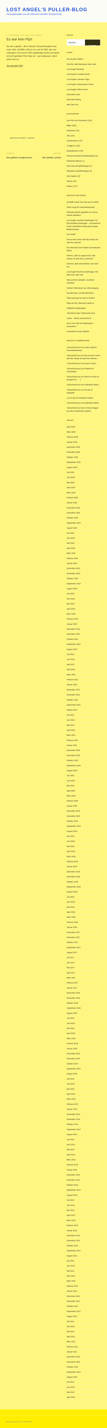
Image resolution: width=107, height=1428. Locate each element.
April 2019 (71, 851)
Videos (31, 138)
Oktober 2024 (72, 518)
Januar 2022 (72, 685)
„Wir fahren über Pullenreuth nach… (82, 313)
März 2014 (71, 1160)
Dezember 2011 (73, 1296)
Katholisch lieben (92, 385)
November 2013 (73, 1180)
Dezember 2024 (73, 508)
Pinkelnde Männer (74, 161)
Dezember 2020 (73, 750)
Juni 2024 (71, 538)
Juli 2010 (70, 1382)
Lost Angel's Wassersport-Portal (80, 84)
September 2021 (74, 705)
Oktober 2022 (72, 639)
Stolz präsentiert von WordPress (19, 1422)
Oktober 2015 (72, 1064)
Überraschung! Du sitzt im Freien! (81, 298)
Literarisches (72, 141)
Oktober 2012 (72, 1246)
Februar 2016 (72, 1043)
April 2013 (71, 1215)
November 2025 (73, 452)
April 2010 (71, 1397)
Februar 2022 (72, 680)
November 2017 (73, 937)
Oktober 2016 (72, 1003)
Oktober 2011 (72, 1306)
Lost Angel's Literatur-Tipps (78, 79)
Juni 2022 (71, 659)
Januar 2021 (72, 745)
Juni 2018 (71, 902)
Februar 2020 (72, 801)
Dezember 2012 (73, 1235)
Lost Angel (36, 35)
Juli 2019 (70, 836)
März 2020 (71, 796)
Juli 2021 (70, 715)
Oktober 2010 (72, 1367)
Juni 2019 (71, 841)
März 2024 (71, 553)
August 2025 (72, 467)
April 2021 (71, 730)
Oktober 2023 (72, 578)
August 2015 (72, 1074)
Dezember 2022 (73, 629)
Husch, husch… (91, 363)
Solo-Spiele (71, 176)
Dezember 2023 (73, 568)
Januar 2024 (72, 563)
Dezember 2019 (73, 811)
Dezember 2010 (73, 1357)
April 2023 (71, 609)
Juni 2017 (71, 963)
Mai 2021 (70, 725)
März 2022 (71, 675)
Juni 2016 (71, 1023)
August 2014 (72, 1134)
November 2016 (73, 998)
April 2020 (71, 791)
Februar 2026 (72, 437)
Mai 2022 (70, 664)
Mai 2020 (70, 786)
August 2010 (72, 1377)
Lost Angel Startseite (75, 69)
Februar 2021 (72, 740)
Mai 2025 (70, 482)
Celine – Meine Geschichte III (79, 318)
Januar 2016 (72, 1049)
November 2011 (73, 1301)
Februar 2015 (72, 1104)
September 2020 (74, 765)
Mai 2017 (70, 968)
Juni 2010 (71, 1387)
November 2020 (73, 755)
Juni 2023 (71, 599)
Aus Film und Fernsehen (77, 120)
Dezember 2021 (73, 690)
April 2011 (71, 1337)
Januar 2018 (72, 927)
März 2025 (71, 493)
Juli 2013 (70, 1200)
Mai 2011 (70, 1331)
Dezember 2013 (73, 1175)
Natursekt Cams (73, 94)
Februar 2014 (72, 1165)
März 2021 (71, 735)
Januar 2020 (72, 806)
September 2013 (74, 1190)
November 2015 (73, 1059)
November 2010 (73, 1362)
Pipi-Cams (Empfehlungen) (78, 166)
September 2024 (74, 523)
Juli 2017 (70, 957)
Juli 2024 (70, 533)
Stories (70, 181)
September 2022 (74, 644)
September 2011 (74, 1311)
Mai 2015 (70, 1089)
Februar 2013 (72, 1225)
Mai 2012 (70, 1271)
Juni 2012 (71, 1266)
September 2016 (74, 1008)
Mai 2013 (70, 1210)
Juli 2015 (70, 1079)
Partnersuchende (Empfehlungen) (81, 156)
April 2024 (71, 548)
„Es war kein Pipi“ (14, 66)
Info (68, 136)
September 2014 (74, 1129)
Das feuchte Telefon (75, 59)
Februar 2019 (72, 861)
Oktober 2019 (72, 821)
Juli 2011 (70, 1321)
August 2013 (72, 1195)
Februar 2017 (72, 983)
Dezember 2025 (73, 447)
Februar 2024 (72, 558)
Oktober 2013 (72, 1185)
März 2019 (71, 856)
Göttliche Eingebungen (76, 308)
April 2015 (71, 1094)
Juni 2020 (71, 781)
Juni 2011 (71, 1326)
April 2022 (71, 669)
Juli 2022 (70, 654)
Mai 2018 (70, 907)
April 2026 (71, 427)
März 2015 (71, 1099)
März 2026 (71, 432)
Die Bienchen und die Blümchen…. (81, 293)
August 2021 (72, 710)
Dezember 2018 (73, 872)
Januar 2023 (72, 624)
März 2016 (71, 1038)
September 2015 (74, 1069)
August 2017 (72, 952)
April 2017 (71, 973)
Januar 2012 (72, 1291)
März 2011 (71, 1342)
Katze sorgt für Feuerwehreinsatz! (81, 207)
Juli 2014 (70, 1139)
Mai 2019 (70, 846)
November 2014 (73, 1119)
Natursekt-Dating (74, 99)
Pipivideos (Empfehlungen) (78, 171)
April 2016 (71, 1033)
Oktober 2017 (72, 942)
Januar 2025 (72, 503)
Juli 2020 (70, 775)
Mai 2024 (70, 543)
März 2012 (71, 1281)
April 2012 (71, 1276)
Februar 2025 (72, 498)
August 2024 (72, 528)
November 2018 (73, 877)
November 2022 (73, 634)
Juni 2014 (71, 1144)
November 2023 (73, 573)
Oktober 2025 (72, 457)
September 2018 (74, 887)
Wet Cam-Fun (72, 105)
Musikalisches (18, 138)
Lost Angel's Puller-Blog (46, 9)
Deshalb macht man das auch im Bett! (83, 202)
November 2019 (73, 816)
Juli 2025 (70, 472)
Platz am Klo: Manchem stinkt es (80, 303)
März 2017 (71, 978)
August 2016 (72, 1013)
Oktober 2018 (72, 882)
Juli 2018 (70, 897)
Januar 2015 (72, 1109)
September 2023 (74, 584)
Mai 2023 (70, 604)
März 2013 (71, 1220)
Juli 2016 (70, 1018)
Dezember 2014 (73, 1114)
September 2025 (74, 462)
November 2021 (73, 695)
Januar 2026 (72, 442)
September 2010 (74, 1372)
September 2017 (74, 947)
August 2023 (72, 589)
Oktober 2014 (72, 1124)
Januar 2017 (72, 988)
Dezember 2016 (73, 993)
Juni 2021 (71, 720)
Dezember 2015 (73, 1054)
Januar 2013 (72, 1230)
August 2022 (72, 649)
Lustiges (70, 146)
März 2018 (71, 917)
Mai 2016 (70, 1028)
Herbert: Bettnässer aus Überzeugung (82, 288)
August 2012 (72, 1256)
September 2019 (74, 826)
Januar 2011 (72, 1352)
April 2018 (71, 912)
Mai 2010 (70, 1392)
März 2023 (71, 614)
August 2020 (72, 770)
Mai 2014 (70, 1149)
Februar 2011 (72, 1347)
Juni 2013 (71, 1205)
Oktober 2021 (72, 700)
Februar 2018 (72, 922)
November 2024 (73, 513)
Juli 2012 (70, 1261)
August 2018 (72, 892)
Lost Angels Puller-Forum (77, 89)
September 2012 (74, 1251)
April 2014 (71, 1155)
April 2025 (71, 487)
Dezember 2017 (73, 932)
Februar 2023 (72, 619)
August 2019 (72, 831)
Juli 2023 (70, 594)
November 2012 (73, 1240)
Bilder (69, 125)
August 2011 (72, 1316)
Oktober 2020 (72, 760)
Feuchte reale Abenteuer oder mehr (81, 64)
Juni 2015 (71, 1084)
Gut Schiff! (71, 234)
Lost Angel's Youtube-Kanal (78, 74)
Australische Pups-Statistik (78, 331)
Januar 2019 (72, 866)
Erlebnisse (71, 130)
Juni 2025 (71, 477)
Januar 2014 (72, 1170)
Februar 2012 (72, 1286)
